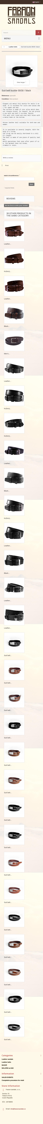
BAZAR (4, 1065)
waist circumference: (12, 175)
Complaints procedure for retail (13, 1080)
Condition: (5, 99)
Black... (7, 326)
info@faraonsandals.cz (18, 1109)
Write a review (8, 158)
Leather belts (6, 1062)
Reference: (5, 95)
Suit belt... (8, 655)
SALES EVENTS (7, 1077)
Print (7, 165)
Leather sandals (7, 1059)
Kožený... (7, 271)
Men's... (7, 354)
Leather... (7, 244)
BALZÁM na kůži (8, 1068)
